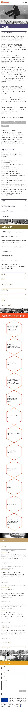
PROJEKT (3, 704)
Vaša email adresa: (5, 671)
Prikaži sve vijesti (6, 642)
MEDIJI (3, 706)
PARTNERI (19, 704)
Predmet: (3, 676)
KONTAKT (16, 706)
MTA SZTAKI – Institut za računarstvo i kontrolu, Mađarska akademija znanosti (12, 522)
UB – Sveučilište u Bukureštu (11, 451)
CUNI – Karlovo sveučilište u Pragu (13, 434)
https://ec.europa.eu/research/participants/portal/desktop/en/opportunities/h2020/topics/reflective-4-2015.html (13, 185)
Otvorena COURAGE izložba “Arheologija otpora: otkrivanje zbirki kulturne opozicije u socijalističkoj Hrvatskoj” (13, 606)
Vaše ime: (3, 666)
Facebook (21, 706)
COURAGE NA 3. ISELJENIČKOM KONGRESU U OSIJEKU (13, 626)
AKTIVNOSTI (11, 704)
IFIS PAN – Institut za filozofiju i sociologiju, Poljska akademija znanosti (13, 346)
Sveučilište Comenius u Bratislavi (12, 486)
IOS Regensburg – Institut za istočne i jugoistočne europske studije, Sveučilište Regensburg (13, 381)
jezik (23, 2)
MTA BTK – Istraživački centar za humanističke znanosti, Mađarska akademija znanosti (12, 329)
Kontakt (5, 125)
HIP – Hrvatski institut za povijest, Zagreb (13, 469)
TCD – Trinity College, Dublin (12, 363)
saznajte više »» (5, 563)
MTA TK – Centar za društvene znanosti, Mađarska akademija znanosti (12, 399)
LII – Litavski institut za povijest (12, 416)
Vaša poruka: (4, 680)
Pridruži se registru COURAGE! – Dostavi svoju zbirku (14, 122)
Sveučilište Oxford (11, 504)
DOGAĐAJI (9, 706)
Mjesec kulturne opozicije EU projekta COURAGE (13, 585)
